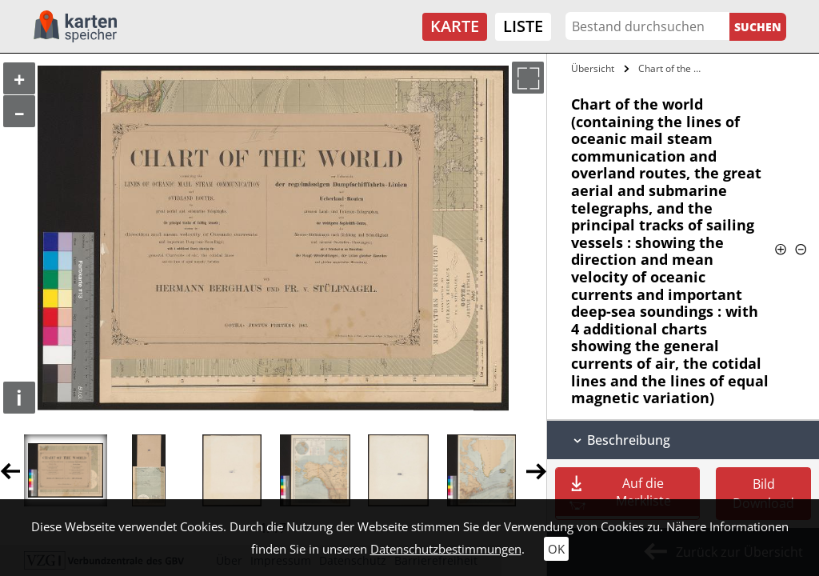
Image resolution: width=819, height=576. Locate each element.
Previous (10, 471)
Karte (454, 26)
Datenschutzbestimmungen (445, 549)
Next (536, 471)
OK (556, 549)
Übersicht (592, 68)
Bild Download (763, 493)
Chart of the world (674, 68)
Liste (523, 26)
